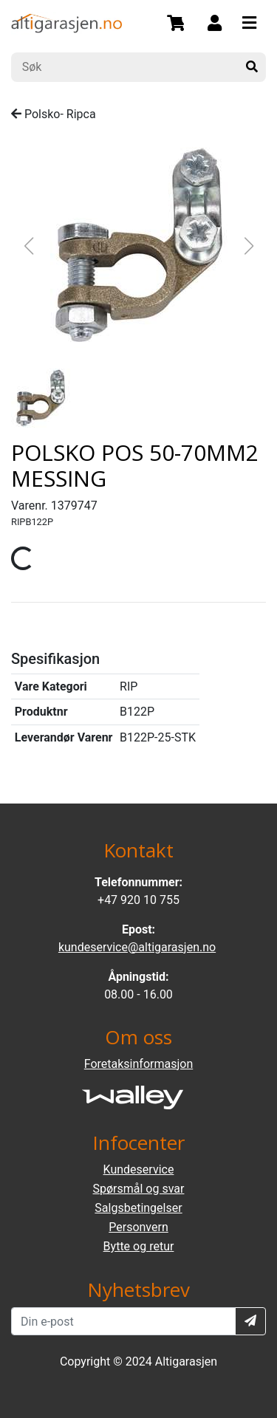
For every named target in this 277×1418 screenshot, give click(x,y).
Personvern (138, 1227)
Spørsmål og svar (139, 1189)
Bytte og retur (138, 1246)
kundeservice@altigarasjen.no (137, 947)
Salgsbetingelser (138, 1208)
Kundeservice (138, 1169)
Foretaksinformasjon (138, 1064)
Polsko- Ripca (53, 114)
